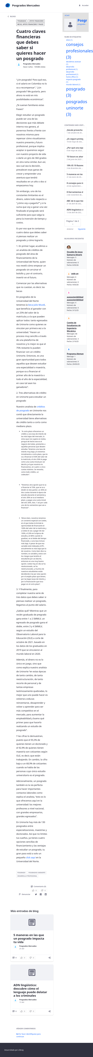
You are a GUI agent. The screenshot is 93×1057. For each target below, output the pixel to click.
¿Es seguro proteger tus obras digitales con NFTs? (75, 139)
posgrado (21, 873)
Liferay (21, 1050)
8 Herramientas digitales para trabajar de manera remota (75, 192)
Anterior (70, 229)
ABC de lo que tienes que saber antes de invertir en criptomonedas (75, 201)
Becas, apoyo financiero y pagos (30, 24)
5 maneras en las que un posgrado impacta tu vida (28, 938)
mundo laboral (73, 84)
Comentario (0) (38, 886)
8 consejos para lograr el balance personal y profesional (75, 183)
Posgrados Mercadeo (31, 64)
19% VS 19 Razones (75, 165)
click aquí (30, 857)
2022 (69, 40)
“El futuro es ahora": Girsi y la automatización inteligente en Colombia (75, 156)
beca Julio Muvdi (36, 304)
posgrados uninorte (36, 873)
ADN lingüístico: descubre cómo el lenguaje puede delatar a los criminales (30, 990)
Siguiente (81, 229)
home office (72, 77)
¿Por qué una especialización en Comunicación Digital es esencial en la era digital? (75, 147)
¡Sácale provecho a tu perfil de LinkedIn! (75, 130)
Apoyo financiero (36, 21)
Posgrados (21, 21)
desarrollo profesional (27, 876)
